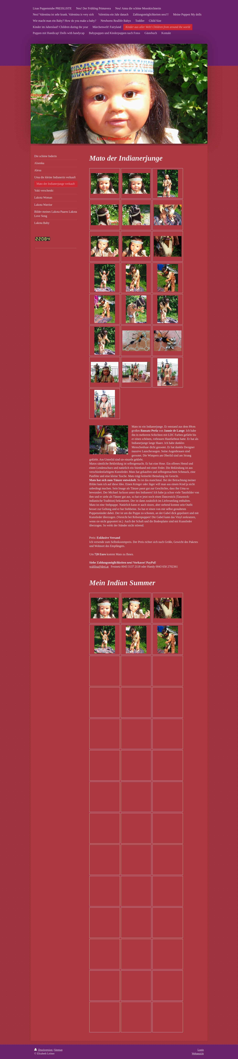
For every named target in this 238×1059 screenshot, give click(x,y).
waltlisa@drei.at (99, 566)
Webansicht (198, 1053)
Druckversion (43, 1050)
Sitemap (58, 1050)
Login (201, 1050)
